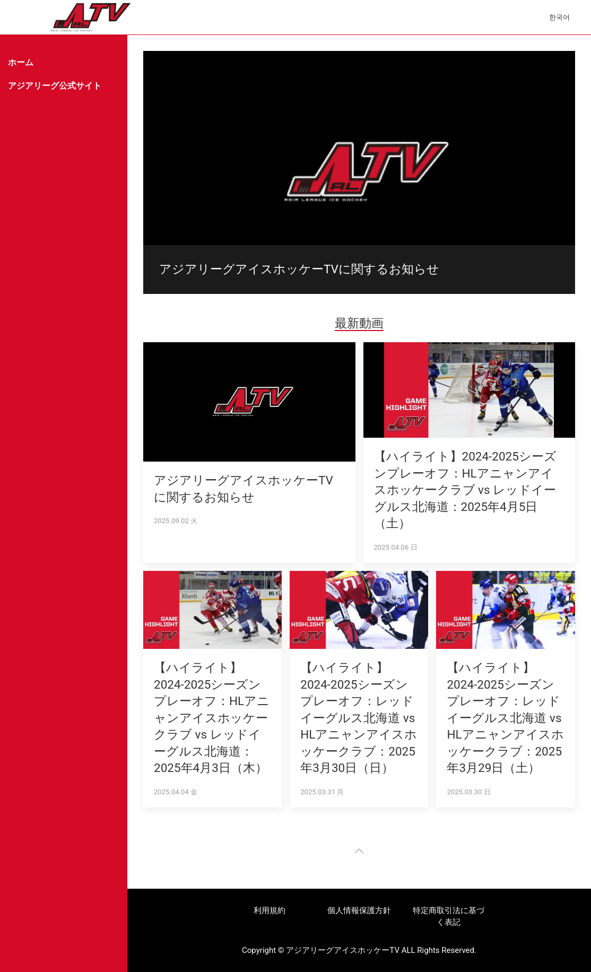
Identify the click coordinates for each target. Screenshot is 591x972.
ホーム (20, 62)
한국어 (559, 17)
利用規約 (269, 910)
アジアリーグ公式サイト (54, 86)
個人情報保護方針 (359, 910)
